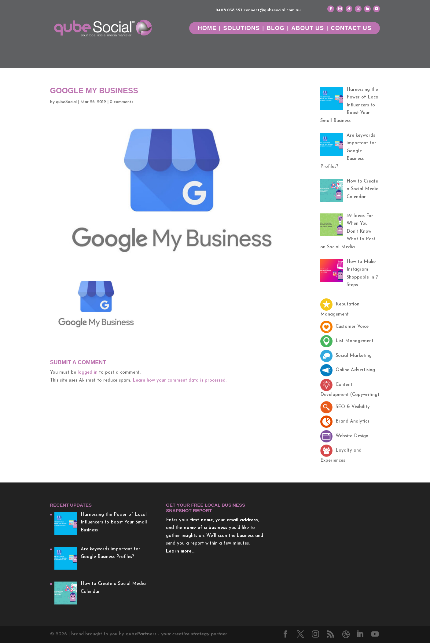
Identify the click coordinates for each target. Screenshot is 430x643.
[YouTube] (375, 635)
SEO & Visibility (345, 407)
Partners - (176, 634)
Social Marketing (346, 355)
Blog (275, 28)
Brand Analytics (344, 421)
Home (207, 28)
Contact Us (351, 28)
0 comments (121, 102)
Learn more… (180, 551)
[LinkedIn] (360, 635)
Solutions (241, 28)
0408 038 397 (228, 10)
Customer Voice (344, 326)
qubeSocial (66, 102)
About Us (307, 28)
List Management (346, 341)
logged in (87, 372)
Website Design (344, 436)
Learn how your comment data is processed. (179, 380)
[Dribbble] (346, 634)
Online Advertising (347, 370)
